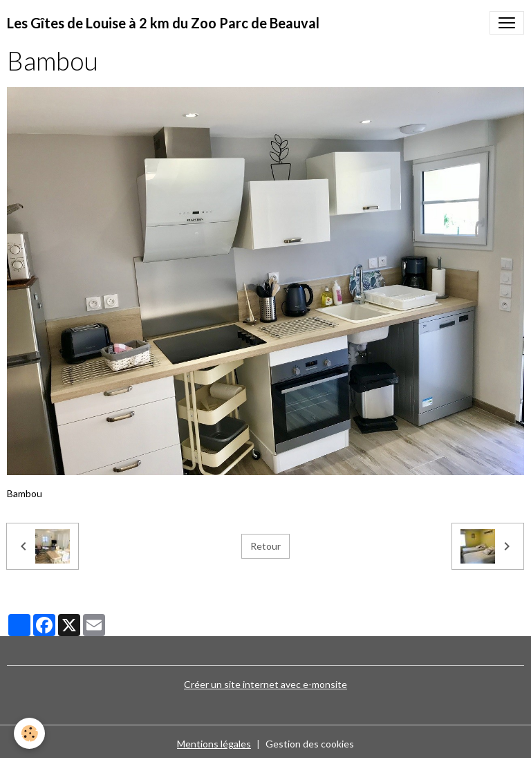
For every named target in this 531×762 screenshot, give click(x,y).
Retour (265, 546)
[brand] (163, 22)
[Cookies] (29, 733)
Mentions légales (214, 744)
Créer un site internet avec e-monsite (265, 684)
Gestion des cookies (310, 744)
